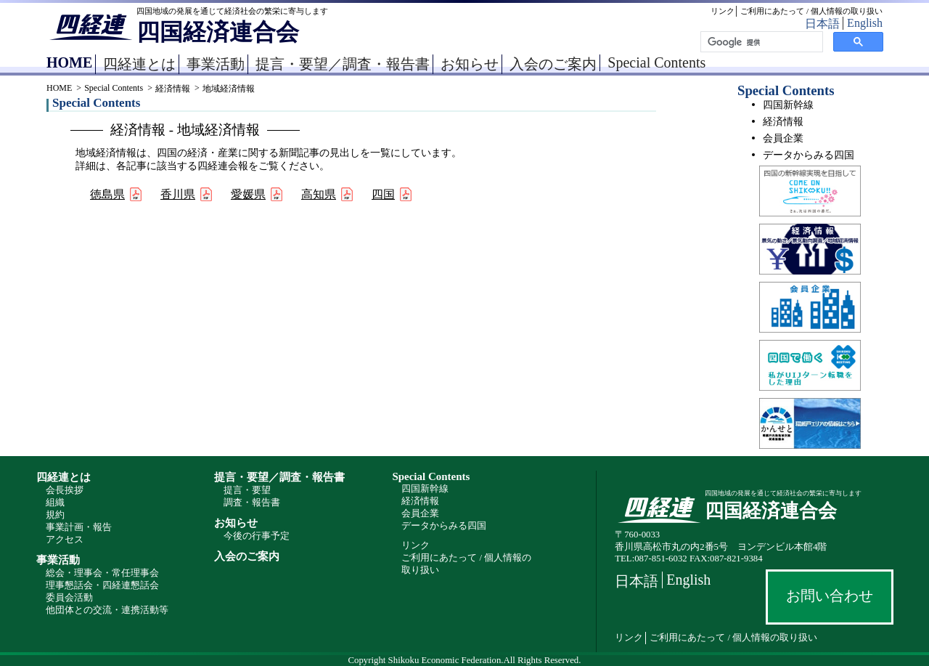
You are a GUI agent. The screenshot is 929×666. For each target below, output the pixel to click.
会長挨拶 (64, 490)
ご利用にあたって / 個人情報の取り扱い (811, 11)
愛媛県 (248, 194)
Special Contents (656, 62)
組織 (55, 503)
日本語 (822, 23)
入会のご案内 (553, 64)
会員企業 (783, 138)
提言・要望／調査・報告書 (342, 64)
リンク (722, 11)
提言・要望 (247, 490)
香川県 (177, 194)
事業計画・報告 (79, 527)
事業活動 (216, 64)
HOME (69, 62)
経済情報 (172, 89)
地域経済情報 (228, 89)
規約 (55, 515)
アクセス (64, 540)
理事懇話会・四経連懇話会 (102, 585)
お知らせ (470, 64)
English (865, 23)
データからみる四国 (808, 155)
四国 (383, 194)
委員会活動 (69, 598)
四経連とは (139, 64)
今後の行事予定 (257, 536)
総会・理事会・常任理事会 (102, 573)
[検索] (760, 42)
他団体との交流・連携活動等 (107, 610)
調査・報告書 (252, 503)
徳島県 (107, 194)
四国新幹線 (788, 105)
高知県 (318, 194)
